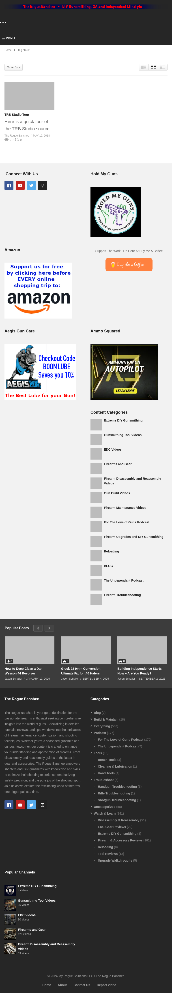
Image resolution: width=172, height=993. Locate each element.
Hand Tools (106, 773)
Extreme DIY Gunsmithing (123, 420)
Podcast (100, 733)
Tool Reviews (108, 854)
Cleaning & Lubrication (115, 766)
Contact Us (81, 985)
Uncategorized (104, 807)
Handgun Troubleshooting (117, 786)
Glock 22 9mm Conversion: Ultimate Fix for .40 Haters (81, 671)
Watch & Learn (105, 813)
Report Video (106, 985)
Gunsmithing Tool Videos (123, 435)
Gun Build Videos (117, 493)
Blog (97, 713)
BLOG (108, 566)
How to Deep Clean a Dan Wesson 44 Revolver (24, 671)
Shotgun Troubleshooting (117, 800)
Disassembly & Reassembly (118, 820)
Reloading (111, 551)
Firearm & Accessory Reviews (120, 840)
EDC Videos (113, 449)
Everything (102, 726)
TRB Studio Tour (16, 114)
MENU (8, 38)
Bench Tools (107, 760)
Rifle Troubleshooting (114, 793)
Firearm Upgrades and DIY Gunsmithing (133, 537)
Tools (98, 753)
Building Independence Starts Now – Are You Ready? (139, 671)
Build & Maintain (106, 719)
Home (46, 985)
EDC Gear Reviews (112, 827)
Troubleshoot (104, 780)
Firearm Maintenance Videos (125, 507)
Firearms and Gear (118, 464)
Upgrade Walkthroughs (115, 860)
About (62, 985)
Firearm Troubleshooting (122, 595)
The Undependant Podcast (124, 580)
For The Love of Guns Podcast (126, 522)
